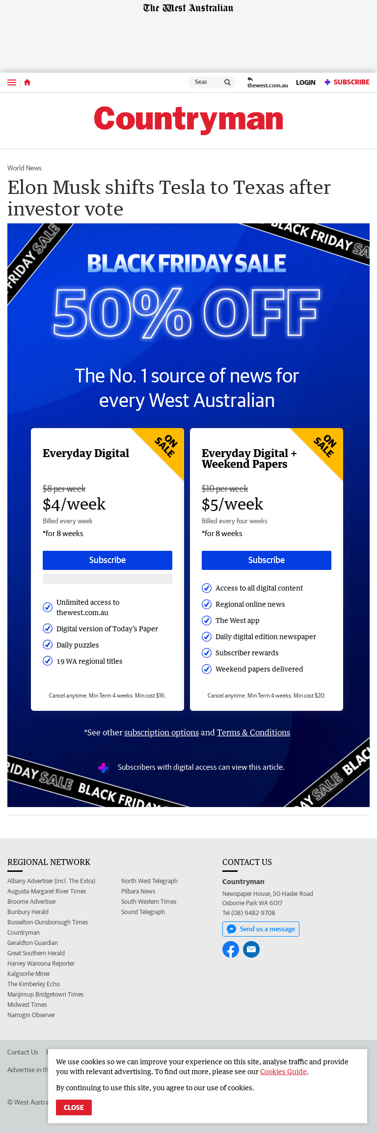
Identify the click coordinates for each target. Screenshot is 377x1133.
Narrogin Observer (31, 1015)
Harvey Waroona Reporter (41, 963)
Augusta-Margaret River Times (46, 891)
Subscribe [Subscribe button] (107, 560)
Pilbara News (138, 891)
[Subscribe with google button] (107, 579)
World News (24, 168)
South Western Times (148, 901)
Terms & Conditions (253, 732)
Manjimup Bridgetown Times (45, 994)
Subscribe (346, 82)
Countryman (23, 932)
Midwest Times (27, 1004)
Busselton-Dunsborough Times (47, 922)
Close (74, 1107)
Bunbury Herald (28, 912)
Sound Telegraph (143, 912)
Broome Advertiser (31, 901)
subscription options (161, 732)
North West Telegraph (149, 881)
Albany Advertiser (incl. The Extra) (51, 881)
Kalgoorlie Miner (28, 973)
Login (306, 82)
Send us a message (261, 929)
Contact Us (22, 1052)
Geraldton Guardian (32, 942)
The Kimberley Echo (33, 984)
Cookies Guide (283, 1071)
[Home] (27, 82)
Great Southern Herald (36, 953)
